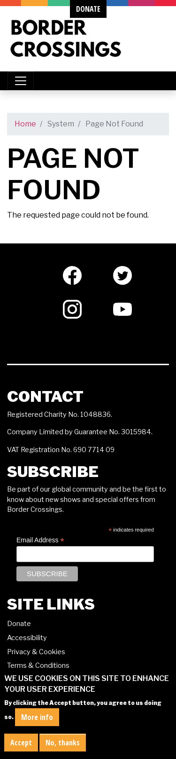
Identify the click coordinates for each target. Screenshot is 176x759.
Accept (21, 742)
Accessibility (27, 638)
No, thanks (63, 742)
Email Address (40, 540)
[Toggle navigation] (21, 80)
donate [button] (88, 9)
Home (25, 123)
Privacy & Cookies (36, 652)
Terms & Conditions (38, 665)
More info (37, 717)
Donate (19, 623)
